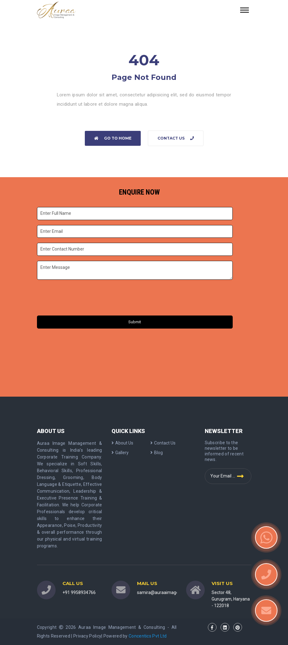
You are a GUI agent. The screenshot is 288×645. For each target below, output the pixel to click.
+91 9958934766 (79, 592)
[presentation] (84, 298)
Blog (156, 452)
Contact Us (176, 138)
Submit (134, 322)
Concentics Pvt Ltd (148, 635)
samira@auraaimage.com (162, 592)
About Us (122, 442)
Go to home (112, 138)
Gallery (120, 452)
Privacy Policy (87, 635)
